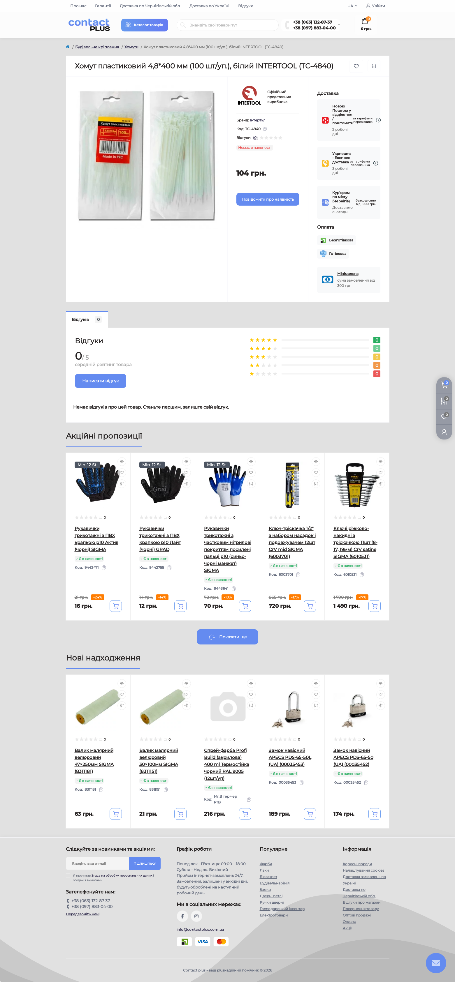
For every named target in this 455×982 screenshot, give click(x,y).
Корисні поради (357, 864)
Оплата (349, 921)
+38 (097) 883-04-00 (314, 28)
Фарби (266, 864)
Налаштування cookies (363, 870)
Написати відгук (100, 381)
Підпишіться (144, 863)
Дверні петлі (271, 896)
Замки (265, 889)
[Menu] (144, 25)
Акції (347, 928)
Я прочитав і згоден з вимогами (113, 877)
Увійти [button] (375, 5)
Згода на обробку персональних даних (122, 875)
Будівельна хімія (274, 883)
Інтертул (258, 120)
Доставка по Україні (209, 5)
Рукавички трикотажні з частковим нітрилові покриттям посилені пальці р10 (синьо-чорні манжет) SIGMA (227, 549)
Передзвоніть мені (82, 914)
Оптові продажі (357, 915)
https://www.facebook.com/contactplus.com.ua (182, 916)
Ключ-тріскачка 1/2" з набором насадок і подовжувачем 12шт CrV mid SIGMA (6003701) (292, 542)
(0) (255, 138)
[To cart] (116, 606)
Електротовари (274, 915)
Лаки (264, 870)
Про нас (78, 5)
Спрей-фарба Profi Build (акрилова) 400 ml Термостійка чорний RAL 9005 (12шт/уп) (226, 764)
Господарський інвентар (282, 909)
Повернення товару (361, 909)
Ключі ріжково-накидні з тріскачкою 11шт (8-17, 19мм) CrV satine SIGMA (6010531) (355, 542)
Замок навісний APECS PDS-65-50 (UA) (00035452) (353, 757)
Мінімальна (348, 273)
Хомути (131, 47)
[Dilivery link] (378, 120)
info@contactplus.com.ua (200, 929)
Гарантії (103, 5)
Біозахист (268, 877)
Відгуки (245, 5)
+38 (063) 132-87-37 (312, 22)
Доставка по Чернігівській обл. (150, 5)
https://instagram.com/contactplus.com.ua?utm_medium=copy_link (196, 916)
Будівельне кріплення (97, 47)
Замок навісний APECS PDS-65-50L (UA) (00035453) (290, 757)
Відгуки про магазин (361, 902)
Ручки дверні (272, 902)
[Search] (183, 25)
